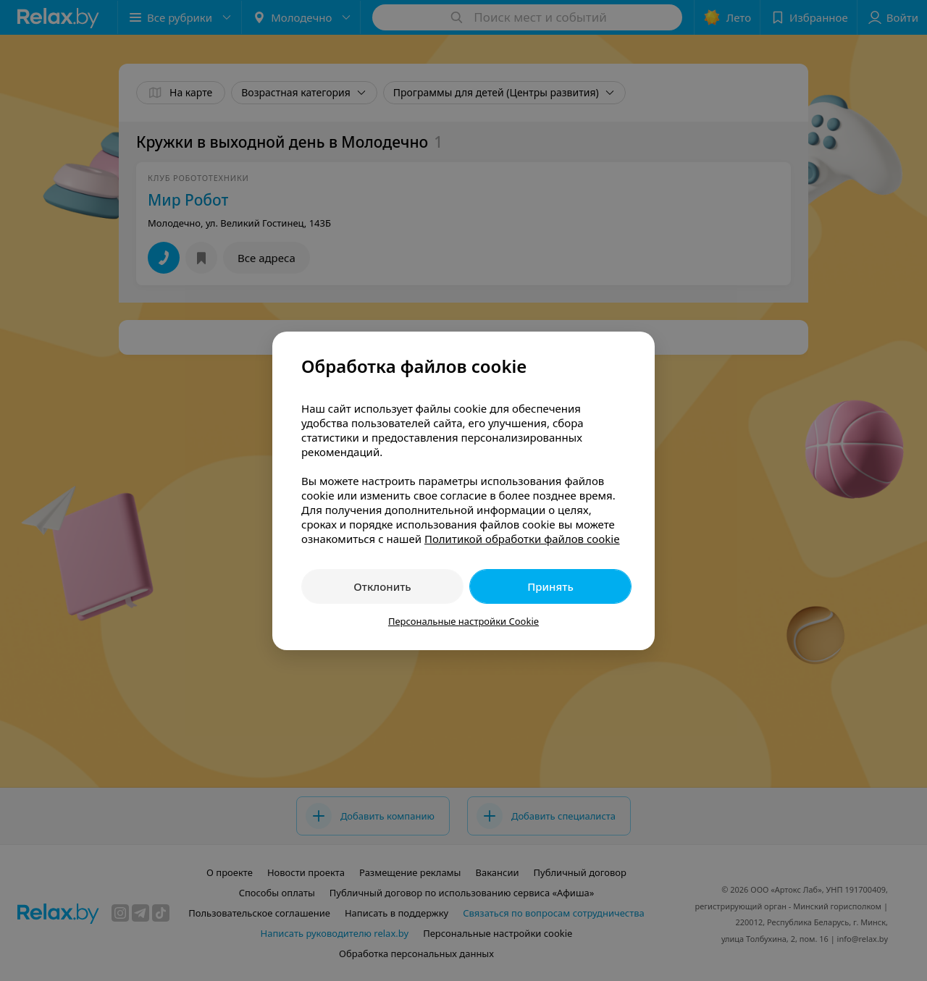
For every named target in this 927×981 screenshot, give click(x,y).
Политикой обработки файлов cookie (522, 538)
